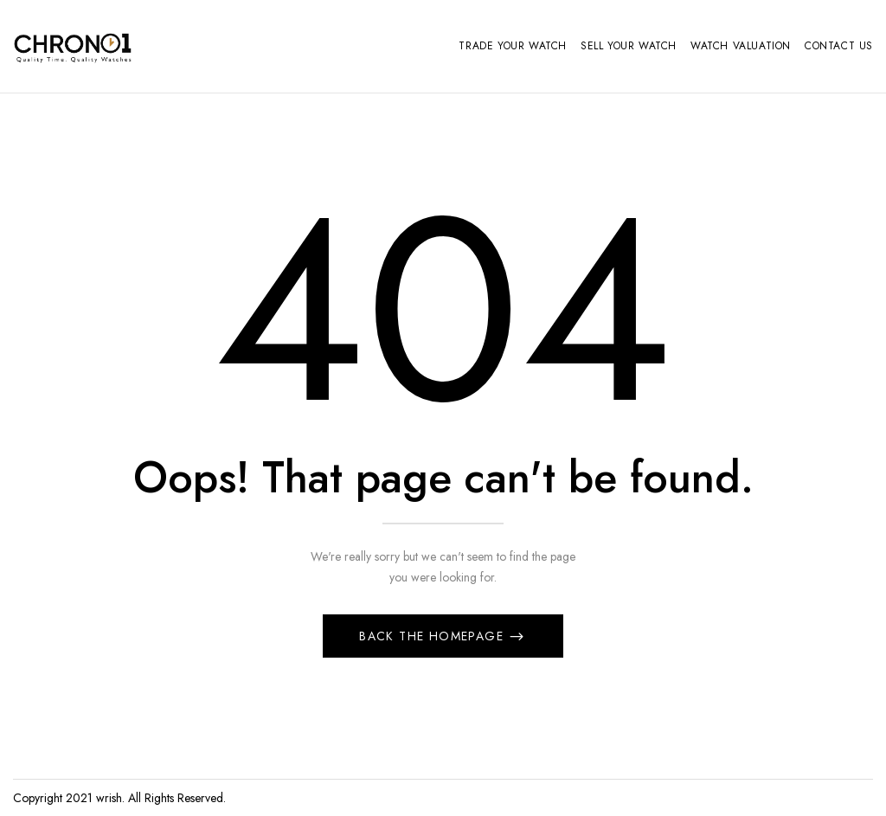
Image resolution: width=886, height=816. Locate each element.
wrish (109, 797)
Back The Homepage (433, 636)
